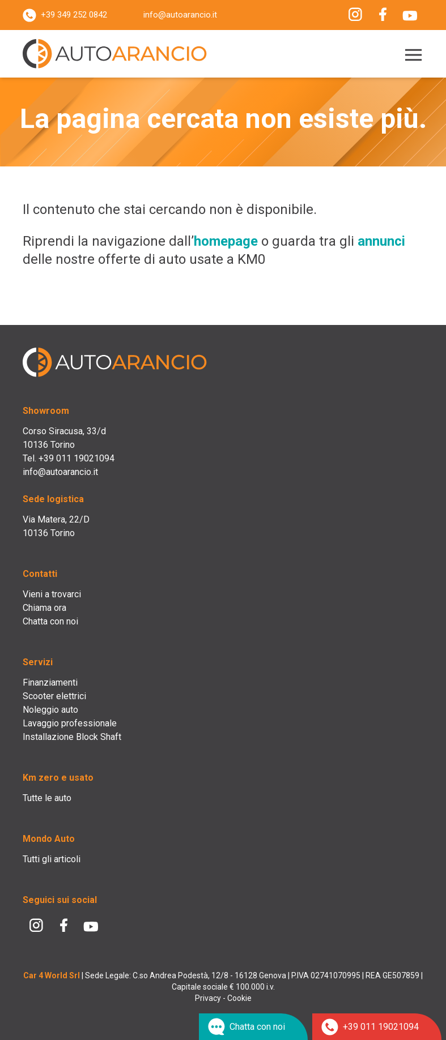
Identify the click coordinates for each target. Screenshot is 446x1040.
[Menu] (411, 55)
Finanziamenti (50, 682)
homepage (226, 241)
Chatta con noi (50, 621)
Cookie (239, 998)
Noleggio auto (50, 709)
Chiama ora (44, 607)
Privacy (208, 998)
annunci (381, 241)
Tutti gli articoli (51, 859)
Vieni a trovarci (52, 594)
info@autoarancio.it (180, 15)
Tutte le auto (47, 798)
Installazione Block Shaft (72, 736)
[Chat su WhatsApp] (253, 1026)
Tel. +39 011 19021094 (68, 458)
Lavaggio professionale (70, 723)
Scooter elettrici (54, 696)
